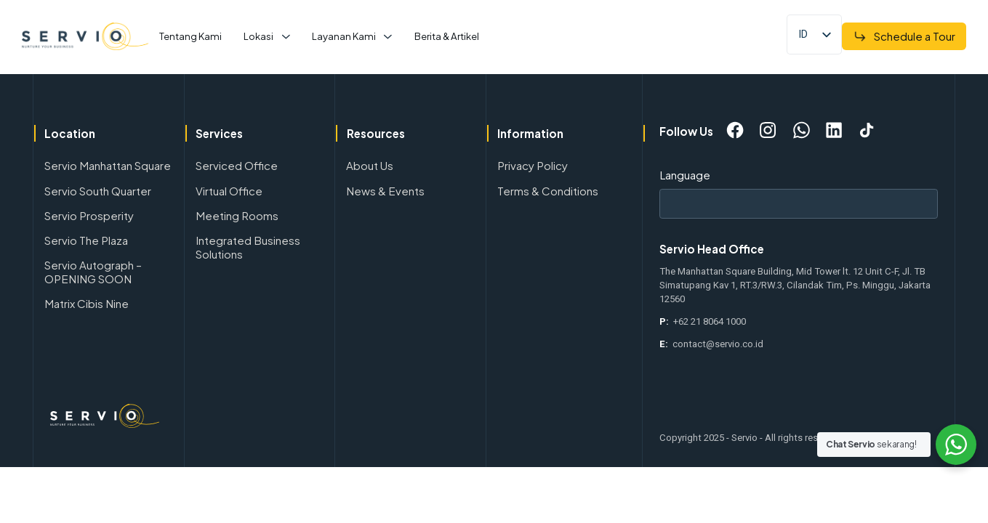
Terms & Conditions (547, 191)
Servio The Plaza (86, 240)
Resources (376, 133)
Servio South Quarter (97, 191)
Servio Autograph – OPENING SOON (93, 271)
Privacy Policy (532, 165)
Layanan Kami (344, 36)
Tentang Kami (190, 36)
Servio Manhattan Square (107, 165)
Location (69, 133)
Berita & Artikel (446, 36)
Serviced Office (237, 165)
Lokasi (258, 36)
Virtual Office (229, 191)
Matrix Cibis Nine (86, 303)
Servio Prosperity (89, 215)
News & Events (385, 191)
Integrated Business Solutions (248, 247)
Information (530, 133)
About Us (369, 165)
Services (219, 133)
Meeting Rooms (237, 215)
